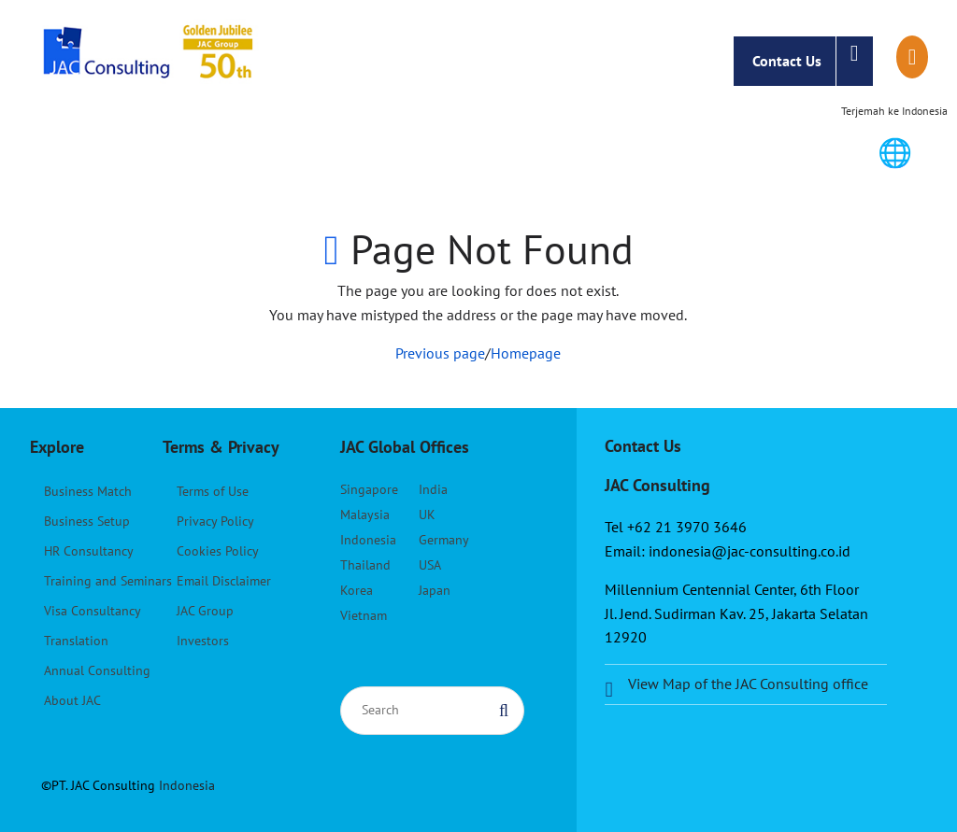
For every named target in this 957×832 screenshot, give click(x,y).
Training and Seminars (108, 580)
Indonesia (368, 539)
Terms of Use (213, 491)
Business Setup (87, 521)
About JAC (72, 700)
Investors (203, 640)
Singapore (369, 489)
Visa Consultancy (92, 610)
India (433, 489)
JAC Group (205, 610)
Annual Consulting (97, 670)
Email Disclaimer (224, 580)
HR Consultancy (89, 551)
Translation (76, 640)
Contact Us (812, 61)
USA (430, 565)
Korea (356, 590)
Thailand (365, 565)
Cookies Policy (218, 551)
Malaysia (365, 514)
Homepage (526, 353)
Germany (444, 539)
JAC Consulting (150, 61)
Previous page (440, 353)
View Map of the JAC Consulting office (748, 683)
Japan (434, 590)
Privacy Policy (215, 521)
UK (427, 514)
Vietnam (363, 615)
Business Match (88, 491)
